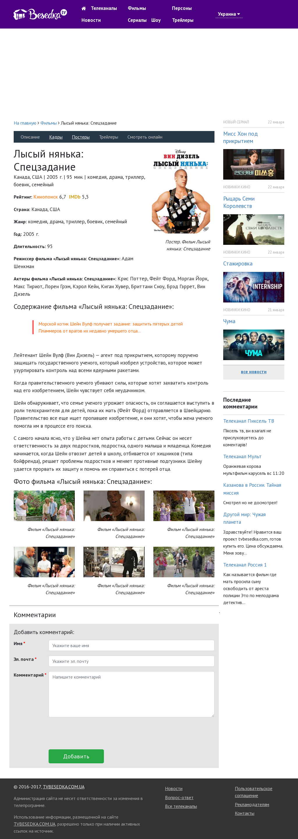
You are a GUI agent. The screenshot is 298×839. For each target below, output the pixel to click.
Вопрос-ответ (179, 797)
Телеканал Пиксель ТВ (248, 420)
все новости (254, 371)
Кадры (56, 137)
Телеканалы (104, 8)
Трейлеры (183, 20)
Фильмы (137, 8)
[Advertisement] (149, 74)
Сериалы (137, 20)
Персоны (182, 8)
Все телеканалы (181, 806)
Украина (229, 14)
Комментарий (29, 675)
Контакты (244, 813)
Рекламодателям (252, 804)
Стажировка (238, 263)
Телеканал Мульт (242, 456)
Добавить (76, 756)
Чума (229, 321)
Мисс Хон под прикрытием (240, 137)
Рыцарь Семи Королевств (239, 202)
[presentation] (93, 733)
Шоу (156, 20)
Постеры (81, 137)
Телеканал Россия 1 (245, 564)
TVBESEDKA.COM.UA (63, 787)
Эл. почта (25, 659)
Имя (19, 643)
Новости (91, 20)
